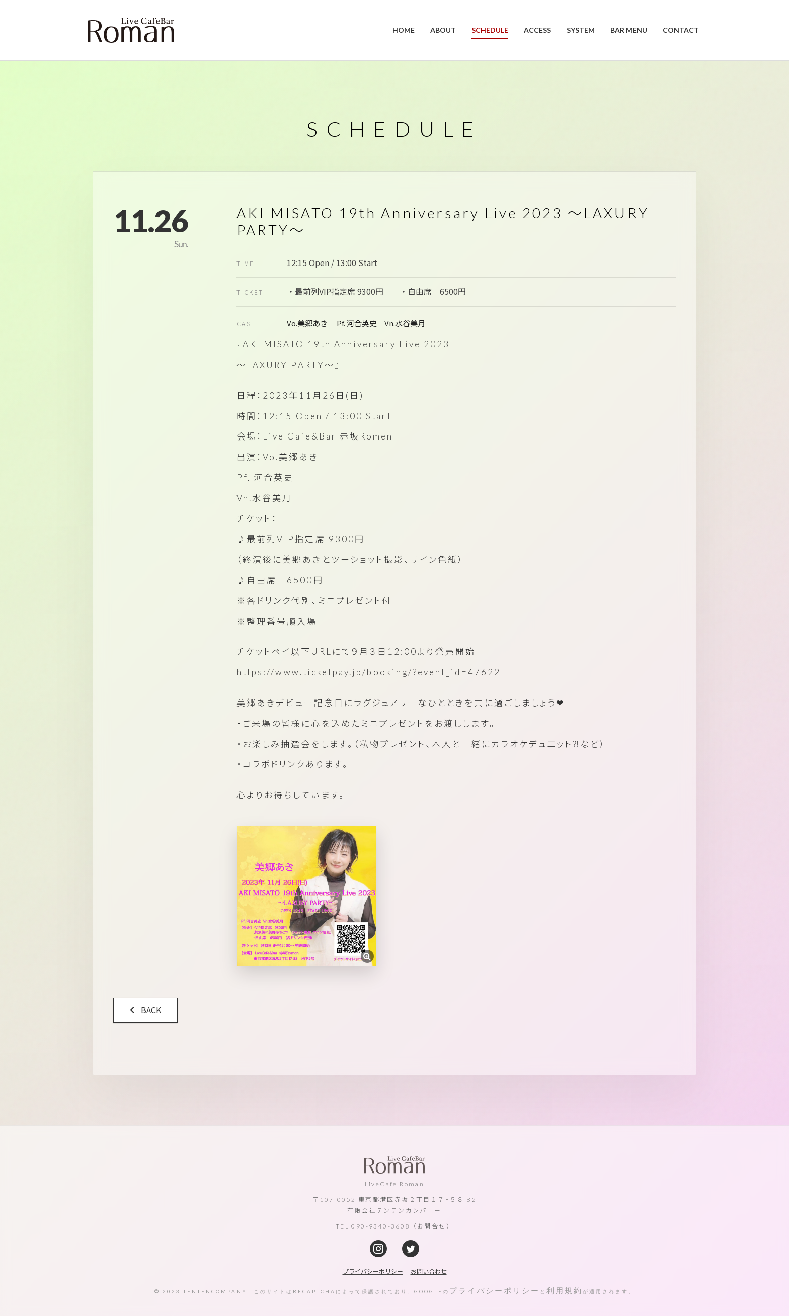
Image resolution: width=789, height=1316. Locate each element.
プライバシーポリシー (494, 1290)
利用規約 (564, 1290)
